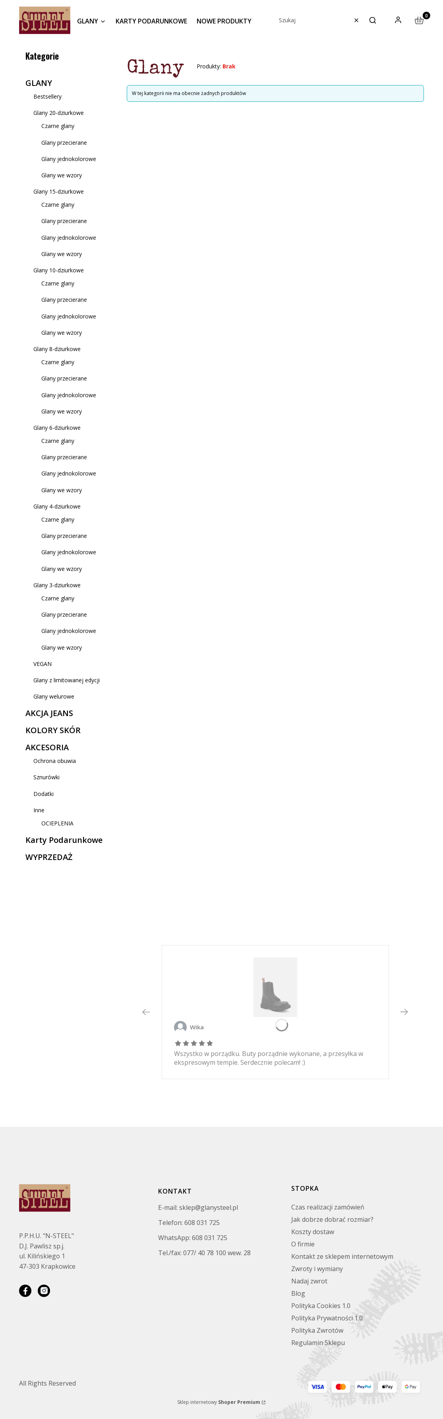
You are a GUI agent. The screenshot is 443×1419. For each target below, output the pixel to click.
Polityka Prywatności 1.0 (327, 1318)
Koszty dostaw (312, 1232)
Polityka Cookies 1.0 (320, 1306)
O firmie (303, 1244)
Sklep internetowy (218, 1402)
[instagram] (44, 1291)
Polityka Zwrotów (317, 1330)
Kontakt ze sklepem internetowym (342, 1256)
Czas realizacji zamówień (327, 1207)
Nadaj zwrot (309, 1281)
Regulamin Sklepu (318, 1343)
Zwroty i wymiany (317, 1269)
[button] (373, 20)
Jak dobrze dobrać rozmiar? (332, 1219)
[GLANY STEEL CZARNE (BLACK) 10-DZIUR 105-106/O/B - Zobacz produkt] (275, 987)
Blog (298, 1293)
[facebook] (25, 1291)
